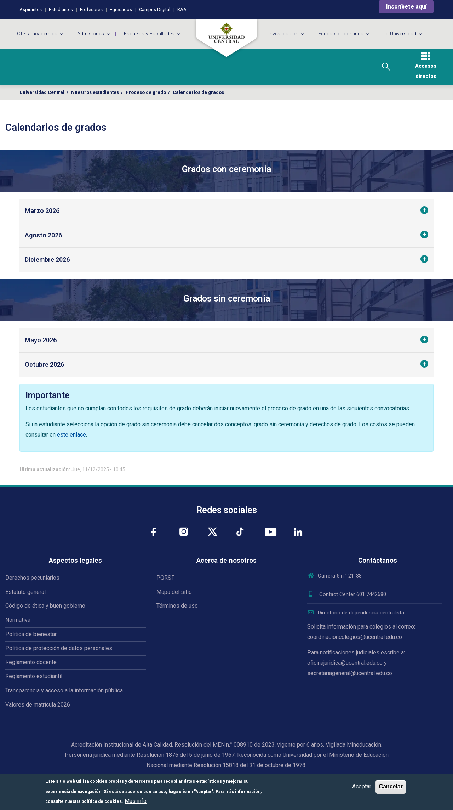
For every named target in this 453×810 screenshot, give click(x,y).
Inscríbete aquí (406, 6)
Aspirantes (30, 9)
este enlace (71, 434)
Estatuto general (25, 592)
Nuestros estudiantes (95, 92)
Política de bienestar (31, 634)
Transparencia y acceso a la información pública (64, 690)
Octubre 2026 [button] (44, 364)
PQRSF (165, 577)
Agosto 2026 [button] (43, 235)
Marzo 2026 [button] (42, 210)
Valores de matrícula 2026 (37, 704)
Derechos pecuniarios (32, 577)
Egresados (121, 9)
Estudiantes (61, 9)
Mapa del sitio (174, 592)
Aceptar (361, 786)
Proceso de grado (146, 92)
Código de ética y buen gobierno (45, 605)
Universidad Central (41, 92)
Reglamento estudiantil (33, 676)
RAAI (182, 9)
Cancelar (391, 786)
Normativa (17, 620)
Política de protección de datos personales (58, 648)
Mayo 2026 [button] (41, 340)
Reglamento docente (31, 662)
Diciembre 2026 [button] (47, 259)
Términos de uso (177, 605)
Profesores (91, 9)
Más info (136, 801)
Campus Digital (154, 9)
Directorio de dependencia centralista (355, 612)
